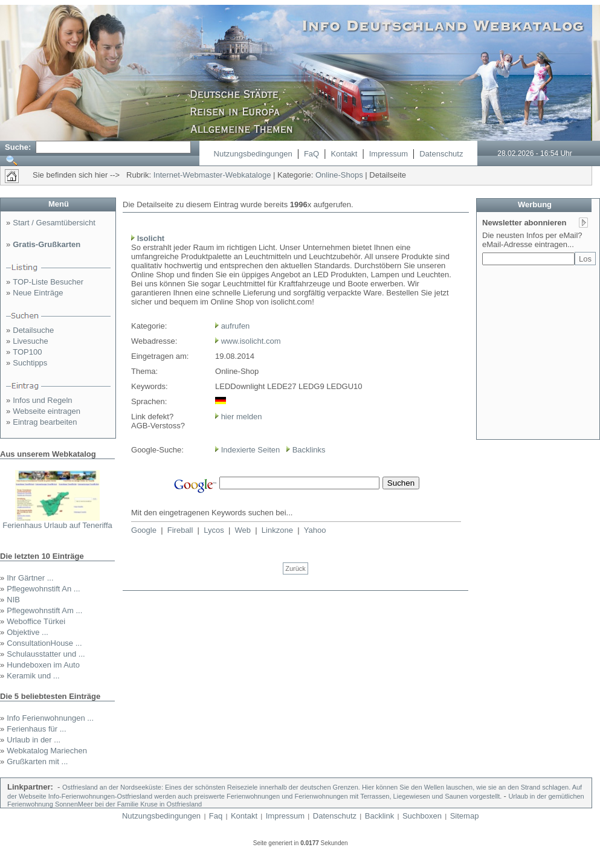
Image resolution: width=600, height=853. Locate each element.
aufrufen (235, 325)
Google (143, 530)
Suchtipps (30, 362)
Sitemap (464, 815)
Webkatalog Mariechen (47, 750)
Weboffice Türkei (36, 621)
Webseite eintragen (46, 411)
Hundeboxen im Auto (43, 664)
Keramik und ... (33, 675)
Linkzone (277, 530)
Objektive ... (27, 632)
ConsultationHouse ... (44, 643)
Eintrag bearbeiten (45, 421)
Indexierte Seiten (250, 449)
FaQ (311, 153)
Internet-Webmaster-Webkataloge (212, 174)
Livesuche (30, 341)
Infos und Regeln (42, 400)
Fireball (180, 530)
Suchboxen (422, 815)
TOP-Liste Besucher (48, 281)
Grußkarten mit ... (37, 761)
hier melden (240, 416)
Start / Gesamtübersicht (54, 222)
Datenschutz (441, 153)
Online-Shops (339, 174)
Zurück (295, 568)
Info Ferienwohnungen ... (50, 718)
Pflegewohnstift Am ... (44, 610)
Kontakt (344, 153)
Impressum (388, 153)
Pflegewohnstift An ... (43, 588)
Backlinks (309, 449)
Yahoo (315, 530)
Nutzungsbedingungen (253, 153)
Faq (215, 815)
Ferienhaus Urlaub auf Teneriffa (57, 525)
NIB (13, 599)
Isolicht (151, 238)
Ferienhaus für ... (36, 728)
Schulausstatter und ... (46, 653)
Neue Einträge (38, 292)
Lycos (214, 530)
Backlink (379, 815)
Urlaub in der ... (33, 739)
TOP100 (27, 351)
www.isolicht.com (251, 341)
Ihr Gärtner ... (30, 577)
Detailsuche (33, 330)
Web (243, 530)
